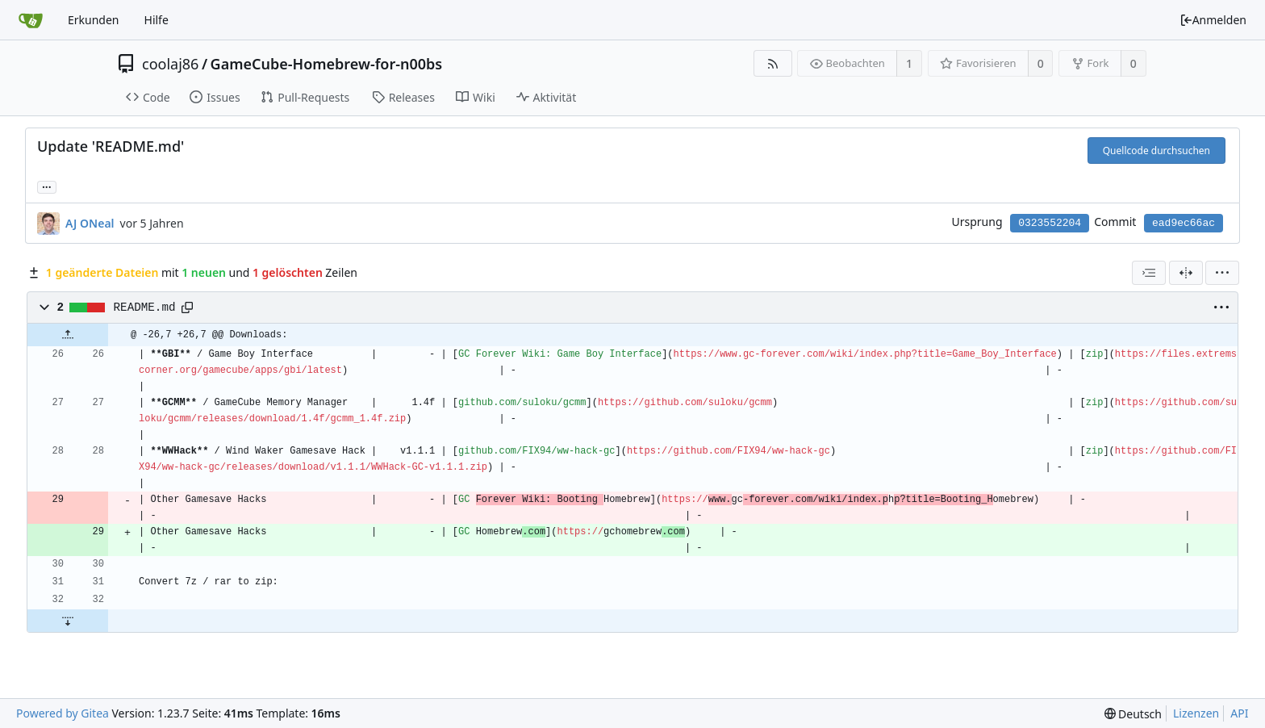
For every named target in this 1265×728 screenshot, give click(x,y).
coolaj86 (170, 64)
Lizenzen (1196, 713)
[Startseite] (30, 20)
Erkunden (93, 19)
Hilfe (156, 19)
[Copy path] (187, 307)
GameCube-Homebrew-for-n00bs (327, 64)
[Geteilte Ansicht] (1186, 273)
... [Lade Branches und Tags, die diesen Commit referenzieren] (47, 186)
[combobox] (1149, 273)
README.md (145, 307)
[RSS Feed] (772, 63)
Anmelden (1212, 19)
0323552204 (1049, 223)
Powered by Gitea (62, 713)
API (1239, 713)
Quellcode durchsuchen (1156, 150)
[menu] (1222, 273)
